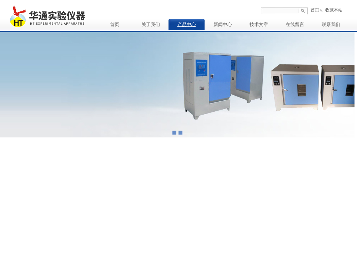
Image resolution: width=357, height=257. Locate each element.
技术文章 (259, 24)
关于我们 (150, 24)
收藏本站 (333, 9)
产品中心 (186, 24)
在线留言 (295, 24)
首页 (315, 9)
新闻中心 (222, 24)
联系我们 (331, 24)
